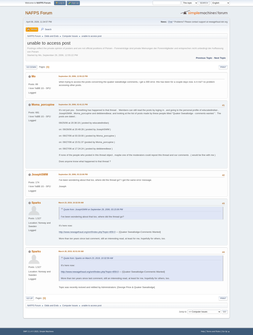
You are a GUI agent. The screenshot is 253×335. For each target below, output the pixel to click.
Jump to (182, 312)
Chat (170, 22)
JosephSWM (39, 174)
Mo (33, 76)
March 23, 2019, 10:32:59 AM (71, 203)
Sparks (36, 202)
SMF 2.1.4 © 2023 (30, 331)
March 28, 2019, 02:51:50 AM (71, 251)
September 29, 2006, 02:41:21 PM (73, 104)
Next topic (220, 58)
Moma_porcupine (42, 104)
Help (203, 331)
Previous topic (204, 58)
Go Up (30, 298)
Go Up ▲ (226, 331)
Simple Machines (46, 331)
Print (223, 67)
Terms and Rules (213, 331)
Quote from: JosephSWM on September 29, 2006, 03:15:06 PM (93, 209)
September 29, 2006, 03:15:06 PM (73, 174)
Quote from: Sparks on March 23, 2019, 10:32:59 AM (88, 258)
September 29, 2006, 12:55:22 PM (73, 76)
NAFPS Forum (38, 13)
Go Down (31, 67)
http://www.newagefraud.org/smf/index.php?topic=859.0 (87, 232)
